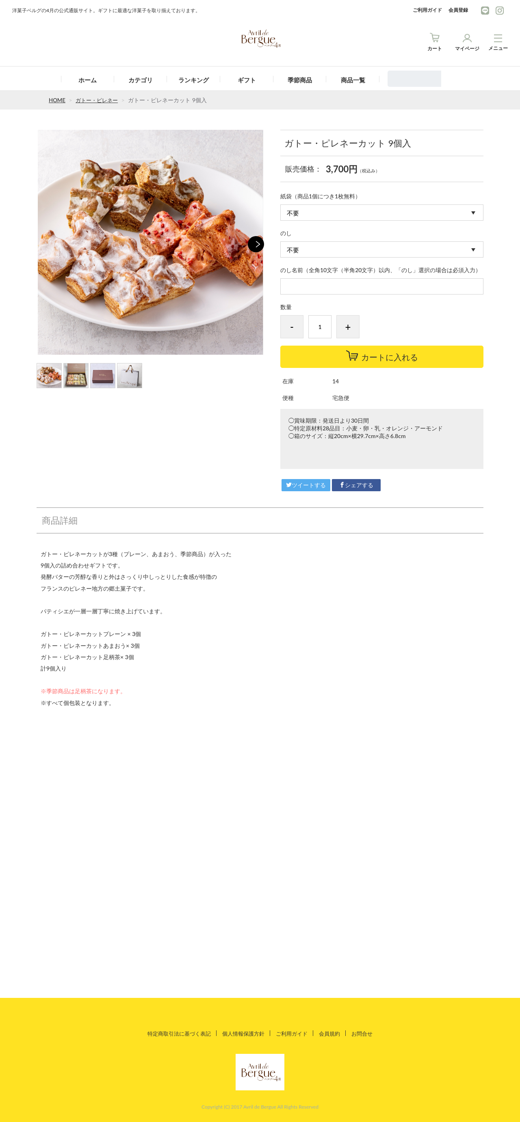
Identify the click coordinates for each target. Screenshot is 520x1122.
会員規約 (334, 1033)
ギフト (247, 80)
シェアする (356, 484)
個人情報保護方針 (243, 1033)
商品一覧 (353, 80)
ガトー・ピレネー (99, 100)
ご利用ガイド (427, 10)
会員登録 (458, 10)
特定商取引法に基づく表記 (175, 1033)
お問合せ (368, 1033)
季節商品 (300, 80)
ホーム (87, 80)
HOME (57, 100)
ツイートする (306, 484)
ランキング (193, 80)
